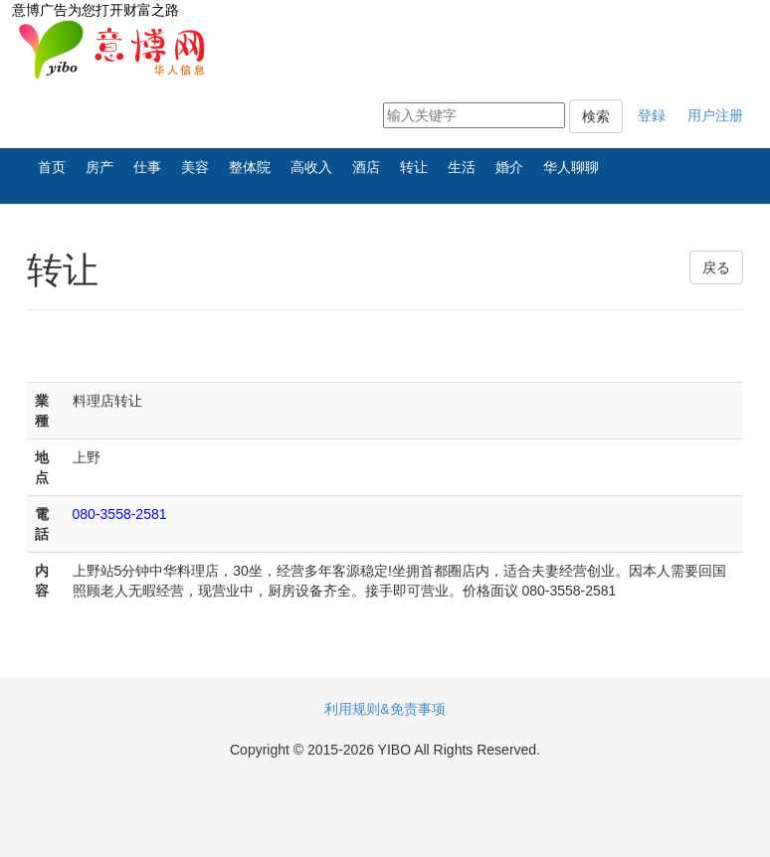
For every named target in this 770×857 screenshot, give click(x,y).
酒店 (366, 167)
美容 (195, 167)
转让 (414, 167)
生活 (462, 167)
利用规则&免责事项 (384, 709)
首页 (52, 167)
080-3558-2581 (120, 514)
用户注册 (715, 115)
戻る (716, 267)
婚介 (509, 167)
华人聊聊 (571, 167)
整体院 (250, 167)
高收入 (311, 167)
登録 (652, 115)
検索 (596, 116)
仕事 (147, 167)
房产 (99, 167)
